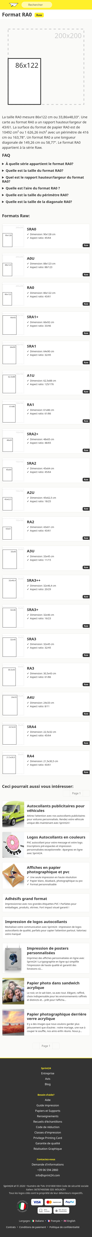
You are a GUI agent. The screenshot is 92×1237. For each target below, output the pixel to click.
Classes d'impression (46, 1132)
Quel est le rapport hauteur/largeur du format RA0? (43, 179)
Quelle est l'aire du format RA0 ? (33, 188)
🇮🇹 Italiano (38, 1220)
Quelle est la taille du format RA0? (34, 171)
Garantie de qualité (46, 1143)
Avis (46, 1079)
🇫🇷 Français (53, 1220)
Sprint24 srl (10, 1186)
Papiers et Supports (46, 1111)
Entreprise (46, 1073)
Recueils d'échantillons (46, 1121)
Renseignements (46, 1116)
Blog (46, 1084)
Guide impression (46, 1105)
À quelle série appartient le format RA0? (39, 164)
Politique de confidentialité (64, 1227)
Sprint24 (14, 5)
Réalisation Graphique (46, 1149)
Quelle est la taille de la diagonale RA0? (39, 202)
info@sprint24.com (46, 1175)
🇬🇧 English (69, 1220)
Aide (45, 1100)
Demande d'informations (46, 1164)
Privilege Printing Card (46, 1138)
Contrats (11, 1227)
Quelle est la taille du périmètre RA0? (37, 195)
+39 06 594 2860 (46, 1170)
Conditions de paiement (32, 1227)
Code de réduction (46, 1127)
